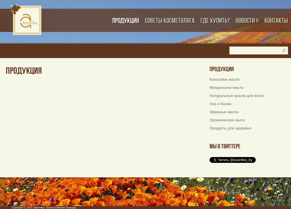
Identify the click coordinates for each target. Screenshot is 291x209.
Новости (247, 20)
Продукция (125, 20)
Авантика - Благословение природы (55, 207)
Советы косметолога (170, 20)
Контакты (276, 20)
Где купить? (215, 20)
